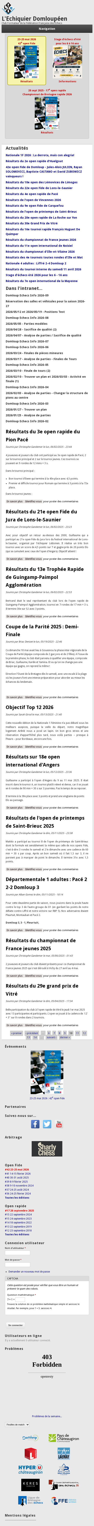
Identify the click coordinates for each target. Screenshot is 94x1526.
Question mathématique (21, 1295)
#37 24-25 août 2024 (17, 1189)
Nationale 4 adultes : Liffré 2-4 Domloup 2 (36, 263)
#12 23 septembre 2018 (18, 1230)
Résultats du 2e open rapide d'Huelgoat (34, 161)
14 (35, 1037)
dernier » (65, 1037)
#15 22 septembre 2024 (18, 1214)
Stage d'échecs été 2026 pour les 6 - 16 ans (36, 275)
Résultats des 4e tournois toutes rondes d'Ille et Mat (44, 257)
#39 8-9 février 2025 (16, 1181)
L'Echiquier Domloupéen (34, 18)
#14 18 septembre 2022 (18, 1222)
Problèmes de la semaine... (47, 1416)
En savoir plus (15, 501)
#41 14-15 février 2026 (18, 1173)
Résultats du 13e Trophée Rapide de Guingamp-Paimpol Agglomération (45, 577)
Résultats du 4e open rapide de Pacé (32, 194)
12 (84, 1033)
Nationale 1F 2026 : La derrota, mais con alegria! (40, 155)
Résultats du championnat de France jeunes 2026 (41, 239)
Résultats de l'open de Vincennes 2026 (33, 200)
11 (77, 1033)
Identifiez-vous (33, 501)
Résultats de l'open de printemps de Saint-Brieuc (41, 211)
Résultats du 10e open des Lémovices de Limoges (41, 182)
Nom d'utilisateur (15, 1248)
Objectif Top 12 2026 (29, 707)
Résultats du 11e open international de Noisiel (39, 245)
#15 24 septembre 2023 (18, 1218)
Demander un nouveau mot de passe (29, 1271)
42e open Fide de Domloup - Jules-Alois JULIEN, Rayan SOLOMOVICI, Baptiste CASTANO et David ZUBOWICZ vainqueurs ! (44, 171)
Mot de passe (13, 1260)
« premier (16, 1033)
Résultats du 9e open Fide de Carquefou (35, 205)
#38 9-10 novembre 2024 (19, 1185)
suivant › (51, 1037)
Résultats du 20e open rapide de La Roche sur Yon (41, 217)
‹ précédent (32, 1033)
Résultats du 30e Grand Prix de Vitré (32, 223)
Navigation (47, 29)
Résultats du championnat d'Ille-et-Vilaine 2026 (40, 251)
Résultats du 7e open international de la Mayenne (42, 281)
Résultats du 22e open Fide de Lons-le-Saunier (39, 188)
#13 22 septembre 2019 (18, 1226)
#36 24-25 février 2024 (18, 1193)
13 (28, 1037)
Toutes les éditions (17, 1197)
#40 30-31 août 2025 (17, 1177)
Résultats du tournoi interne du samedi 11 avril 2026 (43, 269)
